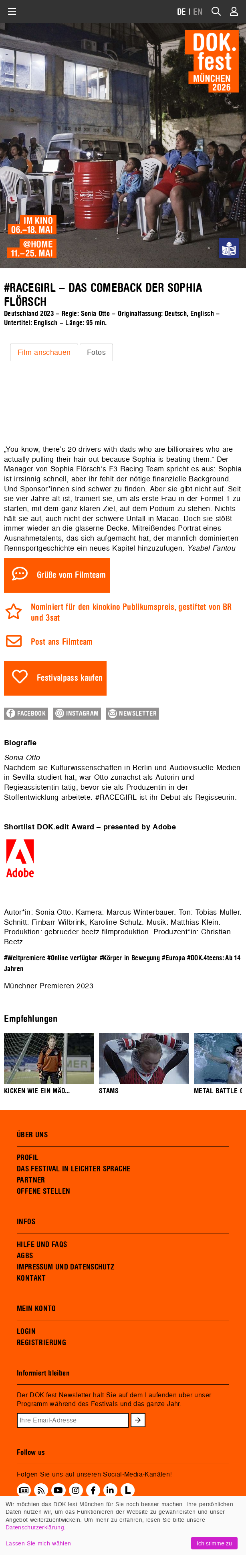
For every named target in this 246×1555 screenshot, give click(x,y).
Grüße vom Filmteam (71, 575)
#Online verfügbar (72, 958)
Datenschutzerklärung (35, 1527)
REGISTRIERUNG (41, 1343)
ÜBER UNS (32, 1135)
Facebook (26, 713)
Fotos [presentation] (96, 352)
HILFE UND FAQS (42, 1245)
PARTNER (31, 1180)
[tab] (44, 352)
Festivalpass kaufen (70, 678)
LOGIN (26, 1332)
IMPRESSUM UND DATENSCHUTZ (66, 1267)
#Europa (173, 958)
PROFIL (27, 1158)
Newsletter (132, 713)
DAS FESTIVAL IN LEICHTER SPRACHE (73, 1169)
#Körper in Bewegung (130, 958)
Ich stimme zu (214, 1543)
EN (198, 12)
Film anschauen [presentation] (44, 352)
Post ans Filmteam (62, 642)
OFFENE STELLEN (43, 1191)
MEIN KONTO (36, 1309)
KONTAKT (31, 1278)
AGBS (25, 1256)
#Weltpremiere (24, 958)
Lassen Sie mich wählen (38, 1543)
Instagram (77, 713)
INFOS (26, 1222)
